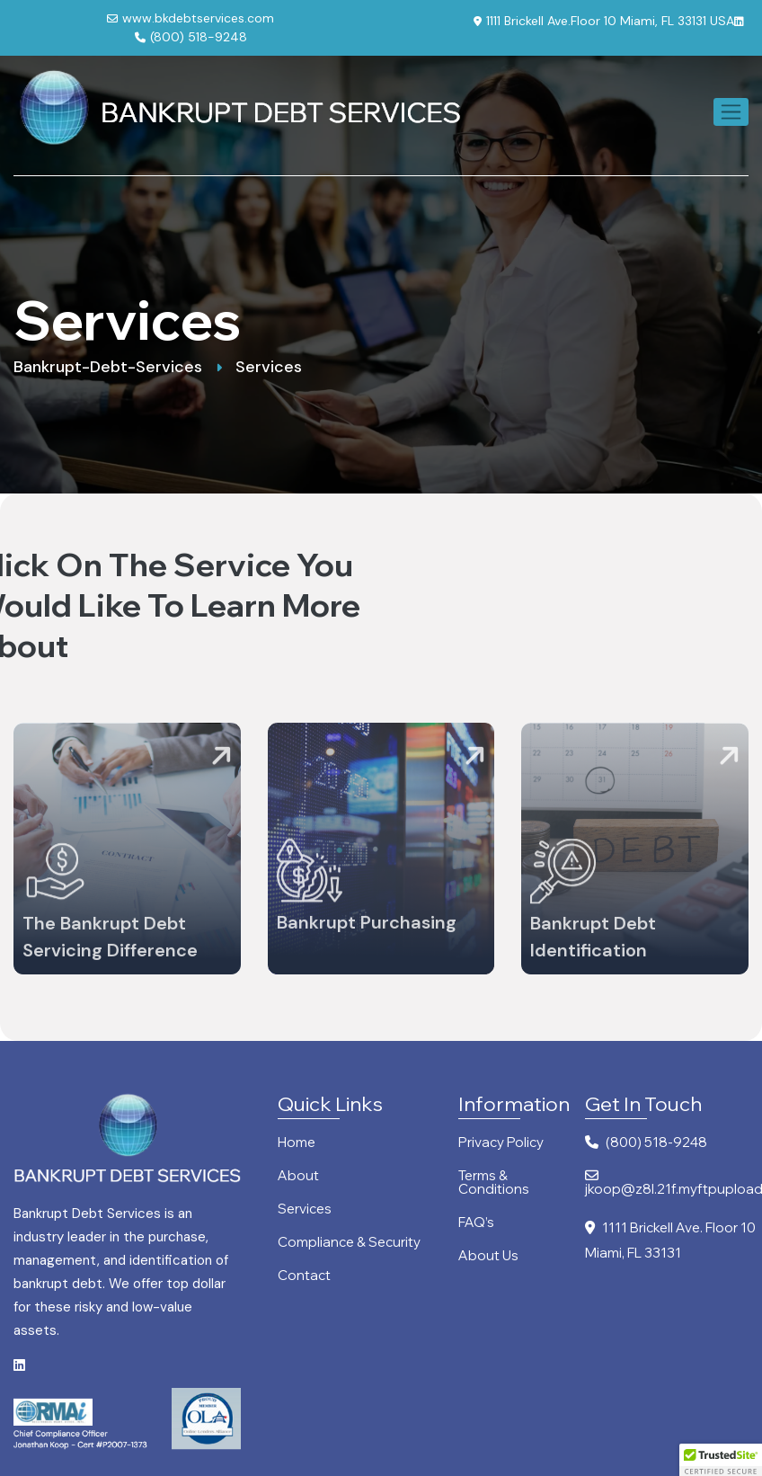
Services (305, 1209)
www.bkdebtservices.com (190, 18)
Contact (304, 1276)
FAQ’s (476, 1223)
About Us (488, 1256)
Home (296, 1143)
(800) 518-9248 (191, 37)
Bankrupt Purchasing (366, 931)
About (298, 1176)
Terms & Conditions (493, 1183)
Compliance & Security (349, 1242)
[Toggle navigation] (731, 112)
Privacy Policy (501, 1143)
